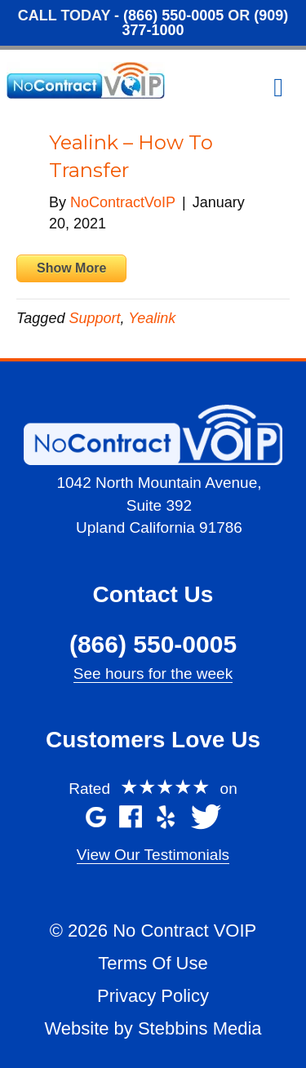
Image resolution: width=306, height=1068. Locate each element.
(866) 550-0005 (173, 15)
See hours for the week (153, 673)
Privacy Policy (153, 996)
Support (94, 318)
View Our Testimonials (153, 854)
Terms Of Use (152, 963)
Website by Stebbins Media (152, 1028)
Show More (71, 268)
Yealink (151, 318)
